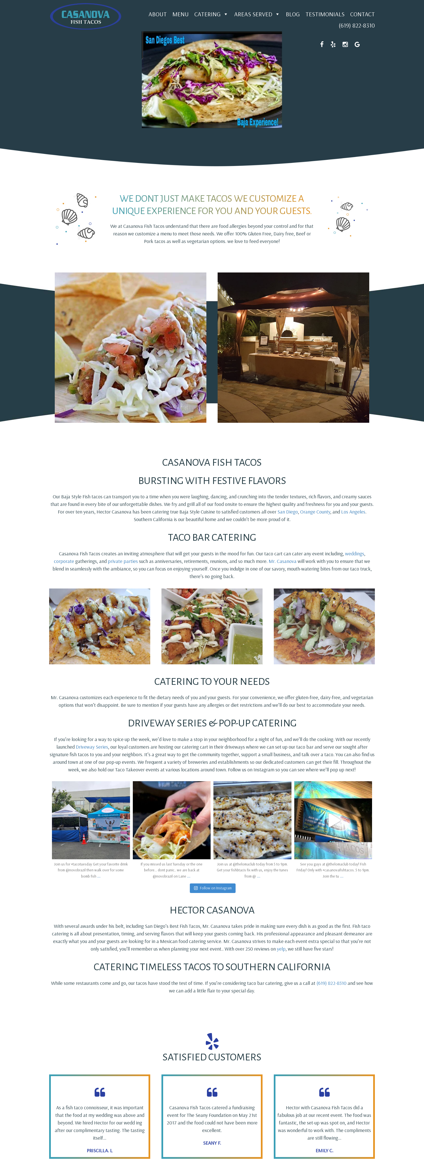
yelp (281, 949)
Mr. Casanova (283, 561)
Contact (362, 14)
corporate (64, 561)
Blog (293, 14)
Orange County (315, 511)
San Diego (287, 511)
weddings (354, 553)
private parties (123, 561)
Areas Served (257, 14)
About (158, 14)
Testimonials (325, 14)
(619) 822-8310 (357, 25)
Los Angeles (353, 511)
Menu (180, 14)
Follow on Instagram (213, 888)
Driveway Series (92, 747)
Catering (211, 14)
